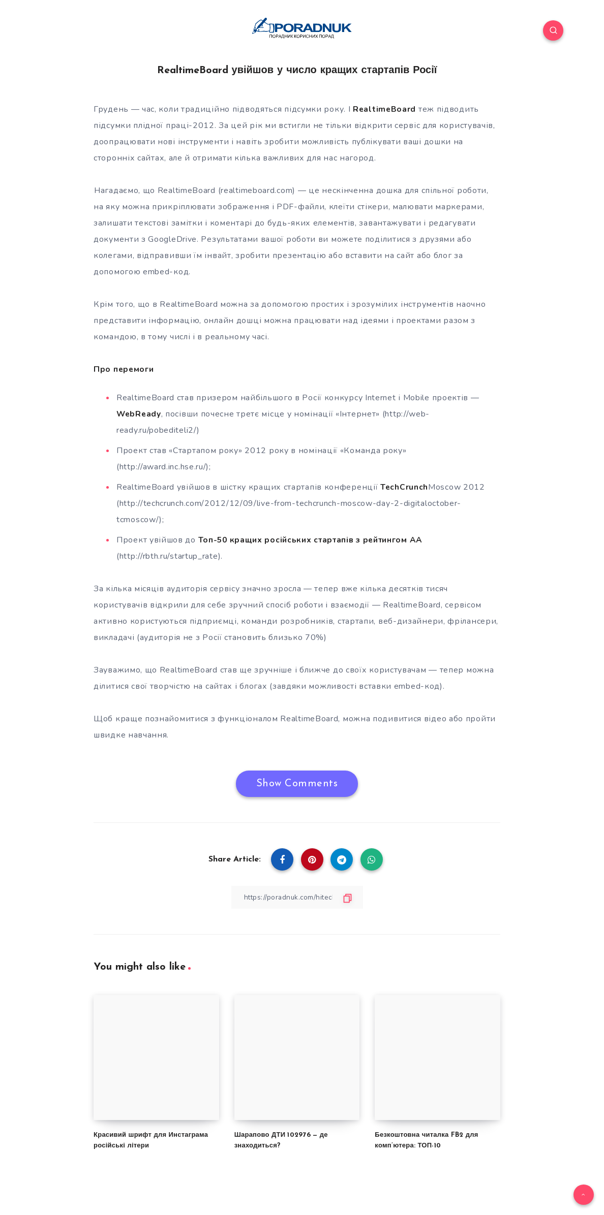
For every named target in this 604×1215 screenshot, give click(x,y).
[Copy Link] (297, 896)
